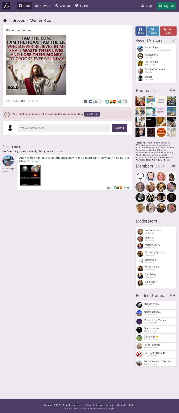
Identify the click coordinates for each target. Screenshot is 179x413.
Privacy (109, 405)
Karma (170, 157)
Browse (42, 6)
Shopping (162, 150)
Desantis (149, 143)
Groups (62, 6)
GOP (163, 157)
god (167, 160)
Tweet (153, 31)
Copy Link (168, 31)
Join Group (92, 114)
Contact (121, 405)
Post (24, 6)
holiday (167, 145)
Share (140, 31)
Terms (99, 405)
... (170, 160)
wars (161, 160)
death (139, 155)
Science (155, 157)
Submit (119, 127)
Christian (148, 155)
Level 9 (5, 172)
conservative (143, 157)
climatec (141, 160)
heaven (165, 147)
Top (173, 166)
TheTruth (141, 147)
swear (146, 150)
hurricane (158, 145)
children (141, 152)
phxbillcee (16, 101)
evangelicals (161, 155)
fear (149, 160)
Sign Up (167, 6)
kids (148, 152)
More (172, 90)
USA (155, 160)
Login (147, 6)
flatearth (156, 152)
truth (158, 147)
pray (139, 150)
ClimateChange (144, 145)
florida (158, 143)
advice (166, 143)
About (89, 405)
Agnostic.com (6, 5)
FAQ (131, 405)
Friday (153, 150)
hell (172, 147)
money (150, 147)
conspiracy (167, 152)
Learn (81, 6)
